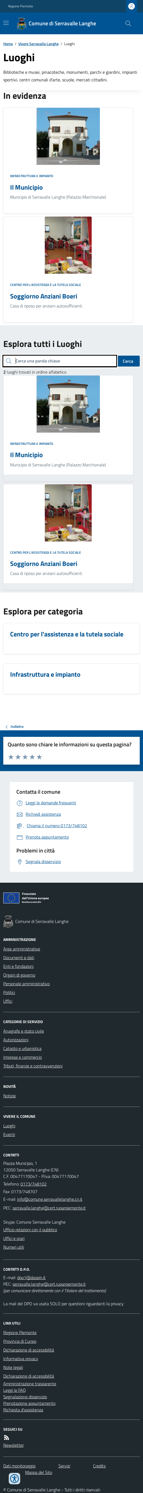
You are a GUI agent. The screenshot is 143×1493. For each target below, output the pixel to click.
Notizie (9, 1095)
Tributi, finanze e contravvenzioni (32, 1066)
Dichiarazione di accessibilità (28, 1350)
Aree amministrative (21, 949)
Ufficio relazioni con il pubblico (30, 1229)
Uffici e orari (14, 1238)
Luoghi (9, 1125)
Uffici (7, 1001)
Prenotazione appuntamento (29, 1403)
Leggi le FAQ (14, 1390)
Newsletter (13, 1445)
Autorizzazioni (15, 1039)
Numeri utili (13, 1247)
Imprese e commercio (22, 1057)
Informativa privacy (20, 1358)
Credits (99, 1466)
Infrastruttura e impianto (31, 176)
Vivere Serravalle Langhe (38, 44)
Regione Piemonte (20, 6)
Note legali (13, 1367)
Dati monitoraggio (19, 1466)
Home (8, 44)
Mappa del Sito (38, 1472)
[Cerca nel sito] (126, 23)
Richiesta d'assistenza (23, 1409)
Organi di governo (19, 975)
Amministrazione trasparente (29, 1383)
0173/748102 (33, 1184)
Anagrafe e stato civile (23, 1031)
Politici (9, 992)
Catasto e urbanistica (22, 1048)
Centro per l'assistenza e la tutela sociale (45, 284)
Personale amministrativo (26, 983)
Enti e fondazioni (18, 966)
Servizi (64, 1466)
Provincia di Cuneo (19, 1341)
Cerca (128, 361)
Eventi (9, 1134)
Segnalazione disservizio (25, 1396)
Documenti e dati (18, 957)
